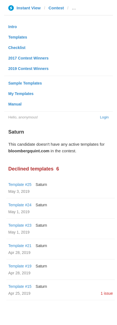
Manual (15, 104)
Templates (17, 37)
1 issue (107, 293)
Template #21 (19, 245)
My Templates (21, 93)
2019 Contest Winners (28, 68)
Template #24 (19, 205)
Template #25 (19, 184)
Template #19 (19, 266)
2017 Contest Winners (28, 58)
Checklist (16, 47)
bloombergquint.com (92, 8)
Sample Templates (25, 83)
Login (104, 117)
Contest (56, 8)
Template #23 (19, 225)
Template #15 (19, 286)
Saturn (41, 184)
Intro (12, 27)
